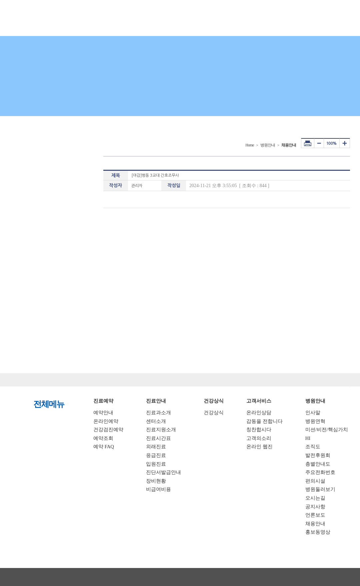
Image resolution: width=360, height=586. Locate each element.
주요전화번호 (320, 472)
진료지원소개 (161, 429)
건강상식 (214, 412)
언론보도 (315, 515)
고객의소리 (258, 438)
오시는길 (315, 498)
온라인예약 (105, 421)
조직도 (312, 446)
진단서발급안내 (163, 472)
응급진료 (156, 455)
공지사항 (315, 506)
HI (307, 438)
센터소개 (156, 421)
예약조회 (103, 438)
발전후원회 (317, 455)
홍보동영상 (317, 532)
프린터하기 (307, 143)
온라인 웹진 (259, 446)
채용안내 (315, 523)
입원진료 (156, 464)
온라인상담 (258, 412)
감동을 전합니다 (264, 421)
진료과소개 (158, 412)
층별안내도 (317, 464)
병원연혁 (315, 421)
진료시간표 (158, 438)
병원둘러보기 (320, 489)
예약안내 (103, 412)
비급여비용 (158, 489)
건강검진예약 (108, 429)
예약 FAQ (103, 446)
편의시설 (315, 481)
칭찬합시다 (258, 429)
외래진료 (156, 446)
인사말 (312, 412)
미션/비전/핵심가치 (326, 429)
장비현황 (156, 481)
